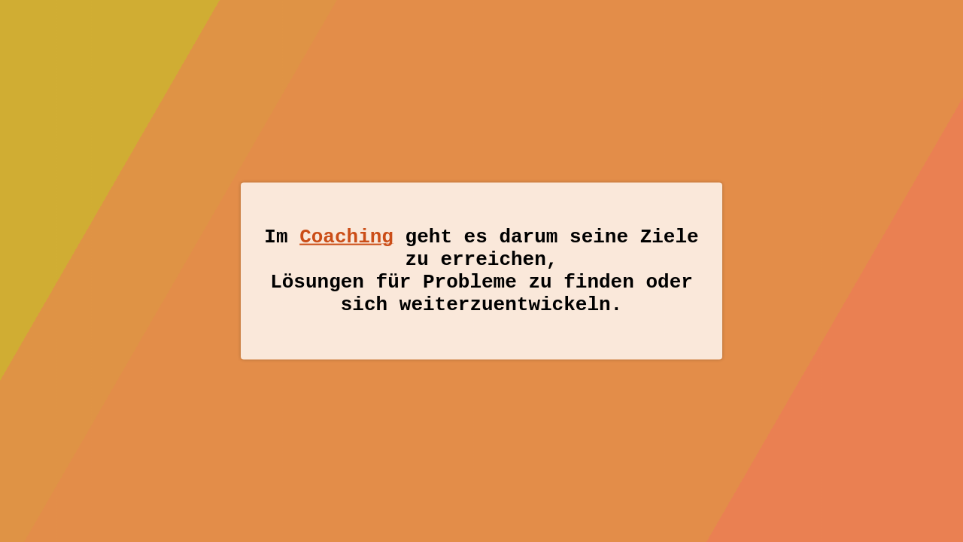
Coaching (346, 230)
